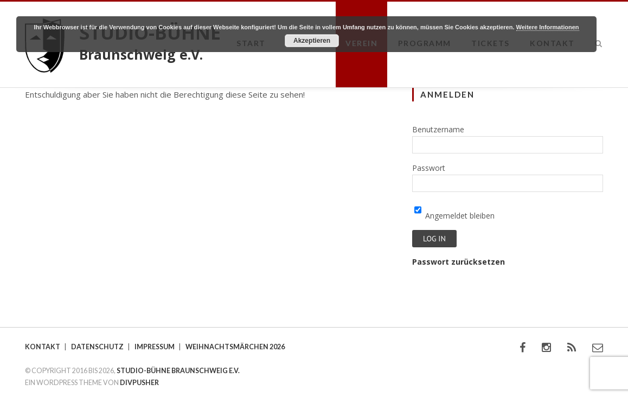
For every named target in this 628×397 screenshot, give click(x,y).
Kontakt (42, 347)
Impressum (154, 347)
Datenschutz (97, 347)
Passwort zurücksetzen (458, 262)
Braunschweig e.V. (141, 54)
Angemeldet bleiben (454, 215)
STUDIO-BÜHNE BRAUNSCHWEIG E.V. (178, 371)
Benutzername (438, 129)
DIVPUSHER (139, 383)
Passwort (428, 168)
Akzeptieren (311, 40)
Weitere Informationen (547, 27)
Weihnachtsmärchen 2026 (235, 347)
